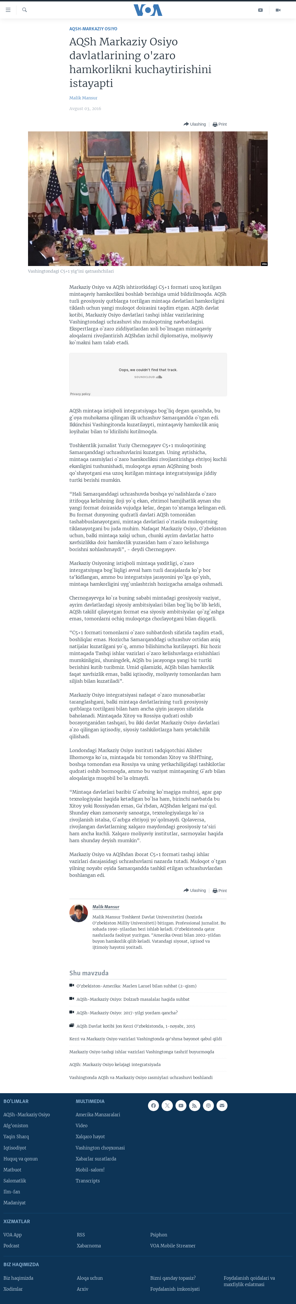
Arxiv (82, 1289)
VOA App (12, 1235)
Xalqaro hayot (90, 1137)
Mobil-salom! (90, 1170)
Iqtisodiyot (14, 1148)
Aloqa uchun (90, 1278)
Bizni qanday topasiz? (173, 1278)
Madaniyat (14, 1203)
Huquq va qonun (20, 1159)
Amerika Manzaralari (98, 1115)
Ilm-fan (11, 1192)
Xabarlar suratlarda (96, 1159)
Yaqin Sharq (16, 1137)
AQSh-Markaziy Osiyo (93, 29)
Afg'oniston (15, 1126)
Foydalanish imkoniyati (175, 1289)
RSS (81, 1235)
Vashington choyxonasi (100, 1148)
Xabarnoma (89, 1246)
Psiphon (158, 1235)
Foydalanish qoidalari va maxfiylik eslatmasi (249, 1281)
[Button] (195, 124)
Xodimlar (13, 1289)
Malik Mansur (83, 98)
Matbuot (12, 1170)
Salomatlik (14, 1181)
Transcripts (88, 1181)
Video (82, 1126)
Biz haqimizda (18, 1278)
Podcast (11, 1246)
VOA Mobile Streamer (173, 1246)
